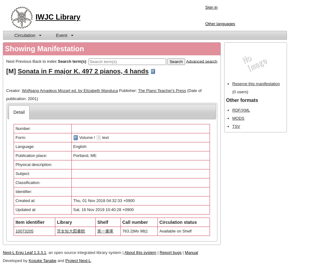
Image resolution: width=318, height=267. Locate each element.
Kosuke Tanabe (42, 260)
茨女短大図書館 (71, 231)
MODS (238, 118)
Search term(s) (72, 61)
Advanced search (201, 61)
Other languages (220, 23)
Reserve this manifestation (256, 83)
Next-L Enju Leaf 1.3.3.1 (24, 252)
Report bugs (171, 252)
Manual (191, 252)
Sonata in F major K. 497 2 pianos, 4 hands (83, 71)
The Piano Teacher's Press (162, 90)
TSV (236, 126)
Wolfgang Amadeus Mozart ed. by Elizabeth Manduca (70, 90)
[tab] (19, 112)
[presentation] (19, 112)
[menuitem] (27, 35)
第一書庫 (105, 231)
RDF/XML (241, 110)
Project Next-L (78, 260)
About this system (141, 252)
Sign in (211, 7)
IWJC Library (58, 17)
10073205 (25, 231)
